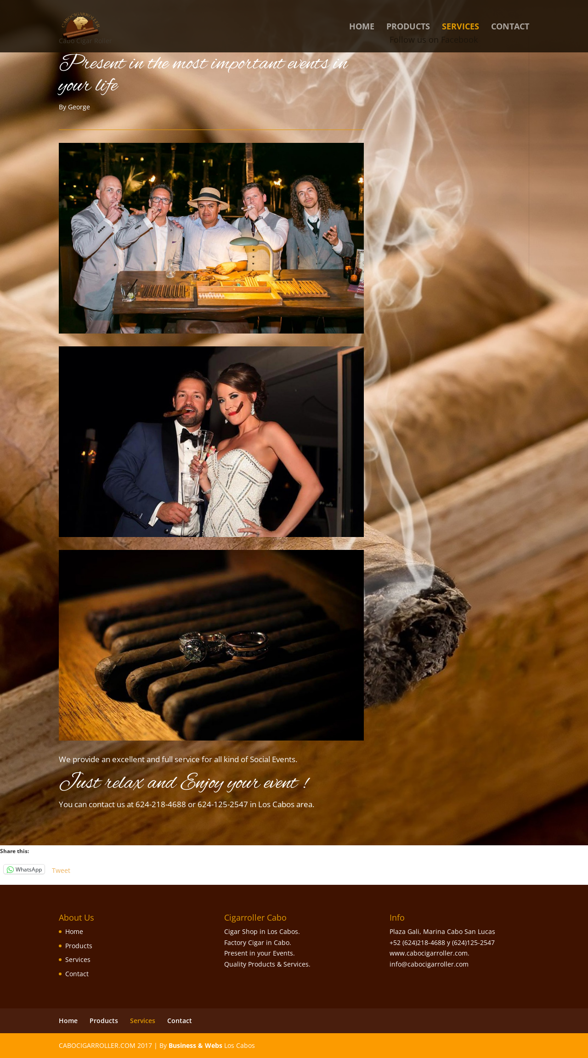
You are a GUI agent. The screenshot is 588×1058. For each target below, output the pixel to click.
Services (460, 27)
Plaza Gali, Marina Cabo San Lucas (442, 931)
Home (361, 27)
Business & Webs (195, 1045)
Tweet (61, 869)
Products (408, 27)
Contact (510, 27)
